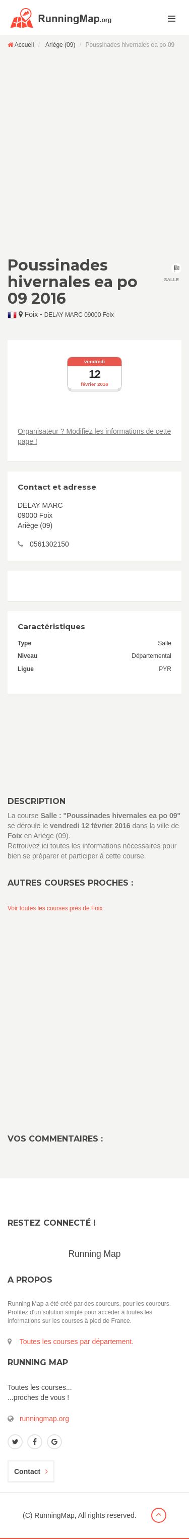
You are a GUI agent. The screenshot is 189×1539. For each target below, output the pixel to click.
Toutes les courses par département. (77, 1341)
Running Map (94, 1254)
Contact (31, 1471)
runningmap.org (44, 1419)
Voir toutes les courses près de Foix (55, 908)
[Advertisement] (94, 152)
